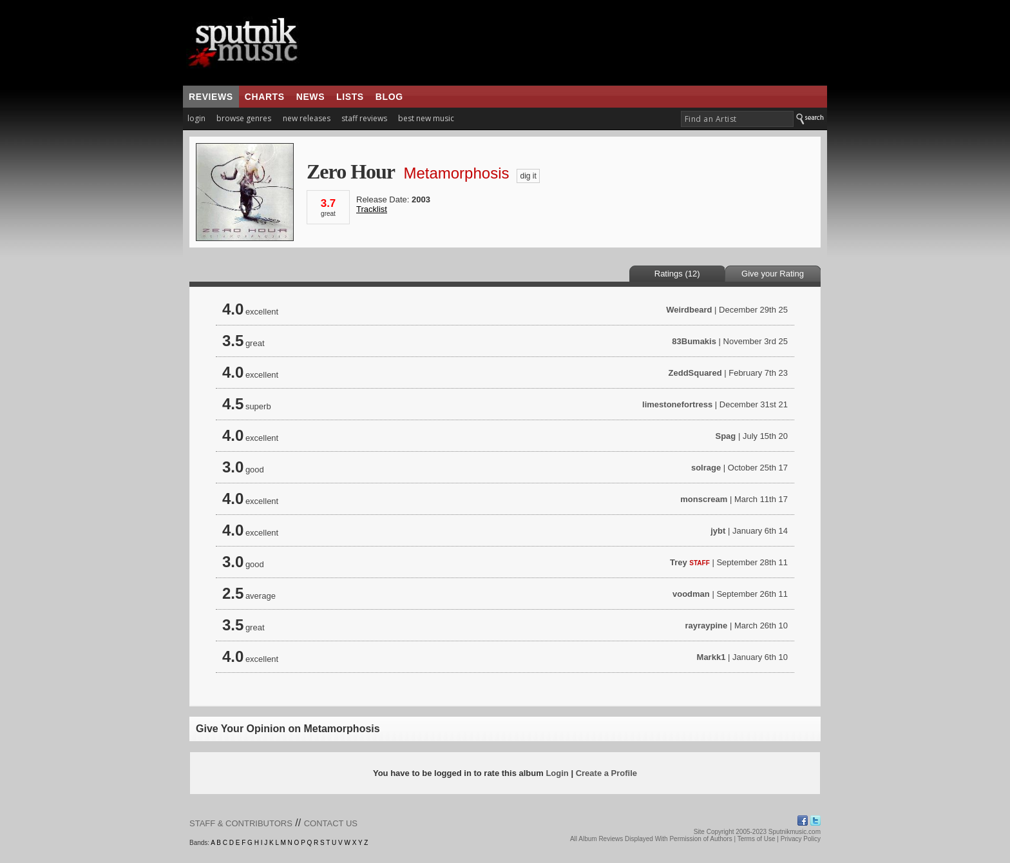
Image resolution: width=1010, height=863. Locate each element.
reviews (211, 97)
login (196, 118)
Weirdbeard (689, 310)
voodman (691, 594)
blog (389, 97)
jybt (717, 531)
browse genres (243, 118)
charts (265, 97)
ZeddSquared (695, 373)
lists (350, 97)
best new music (426, 118)
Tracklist (371, 209)
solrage (706, 467)
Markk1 (711, 657)
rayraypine (706, 625)
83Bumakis (694, 341)
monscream (703, 499)
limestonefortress (677, 404)
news (310, 97)
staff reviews (364, 118)
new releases (306, 118)
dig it (528, 175)
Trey (678, 562)
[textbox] (737, 119)
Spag (725, 436)
